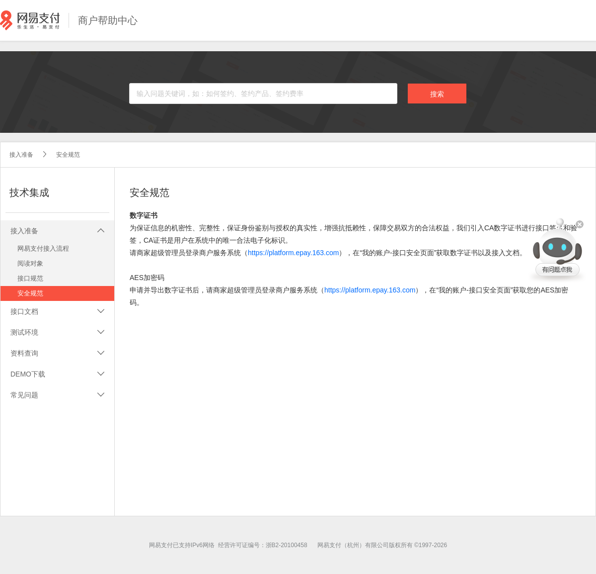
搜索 (437, 94)
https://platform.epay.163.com (293, 253)
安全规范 (68, 154)
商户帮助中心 (108, 20)
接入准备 (21, 154)
